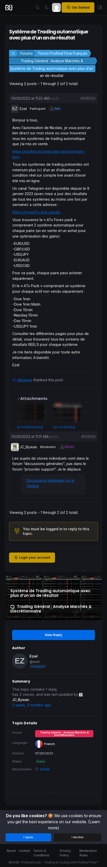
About (11, 851)
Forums (26, 53)
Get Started (78, 7)
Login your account (32, 557)
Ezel (34, 656)
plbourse (24, 380)
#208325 (88, 98)
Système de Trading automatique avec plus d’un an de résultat (51, 69)
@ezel (35, 662)
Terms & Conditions (41, 853)
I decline (78, 837)
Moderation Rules (88, 853)
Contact (24, 851)
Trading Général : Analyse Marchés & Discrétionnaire (52, 62)
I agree (28, 837)
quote (54, 98)
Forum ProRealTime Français (62, 53)
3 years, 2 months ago (31, 705)
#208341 (88, 436)
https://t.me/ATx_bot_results (36, 212)
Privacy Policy (65, 853)
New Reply (53, 635)
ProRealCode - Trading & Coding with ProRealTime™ (59, 862)
